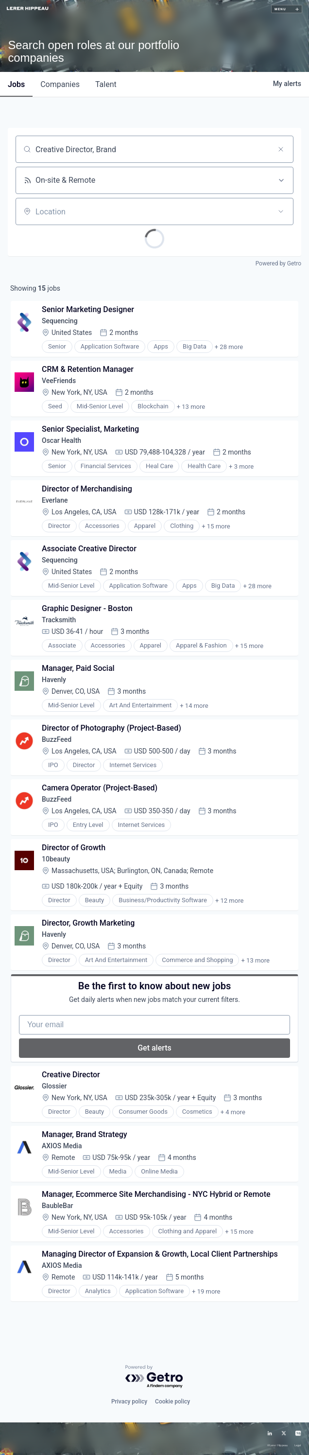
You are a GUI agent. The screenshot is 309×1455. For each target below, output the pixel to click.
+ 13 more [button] (191, 406)
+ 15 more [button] (216, 526)
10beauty (56, 859)
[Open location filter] (281, 211)
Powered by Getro (278, 263)
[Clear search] (281, 149)
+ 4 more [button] (233, 1112)
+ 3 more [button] (241, 466)
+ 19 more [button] (206, 1291)
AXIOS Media (62, 1146)
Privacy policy (129, 1401)
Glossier (54, 1086)
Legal (297, 1445)
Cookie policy (172, 1401)
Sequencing (60, 321)
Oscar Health (61, 440)
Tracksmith (59, 620)
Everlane (55, 500)
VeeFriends (59, 381)
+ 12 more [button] (229, 900)
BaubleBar (57, 1206)
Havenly (54, 680)
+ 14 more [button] (194, 705)
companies (60, 84)
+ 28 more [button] (229, 347)
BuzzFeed (56, 739)
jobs (16, 84)
